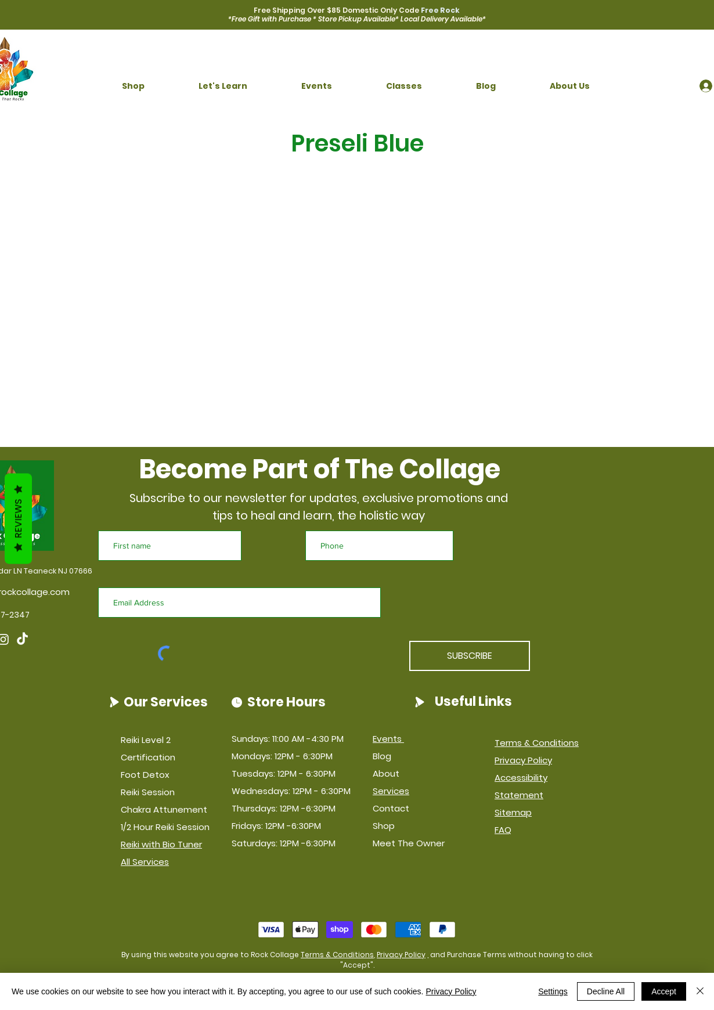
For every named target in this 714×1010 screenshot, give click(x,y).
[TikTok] (22, 639)
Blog (382, 756)
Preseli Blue (357, 143)
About (386, 773)
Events (388, 739)
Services (391, 791)
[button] (132, 86)
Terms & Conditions (337, 955)
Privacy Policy (401, 955)
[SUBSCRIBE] (469, 656)
